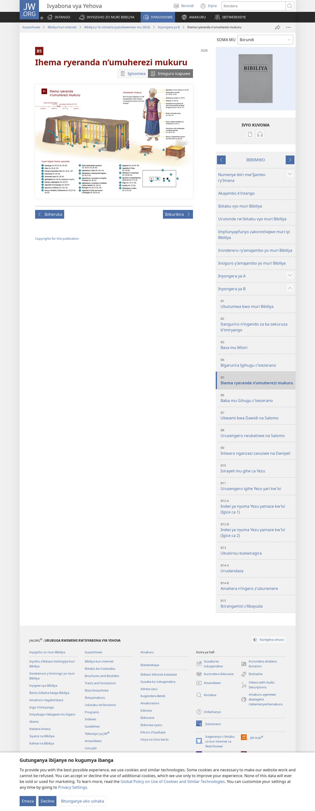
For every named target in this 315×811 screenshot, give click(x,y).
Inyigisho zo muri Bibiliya (47, 652)
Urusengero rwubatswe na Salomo (257, 433)
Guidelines (92, 726)
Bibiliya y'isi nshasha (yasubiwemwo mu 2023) (117, 27)
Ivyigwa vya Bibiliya (43, 685)
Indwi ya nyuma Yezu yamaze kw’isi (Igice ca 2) (257, 530)
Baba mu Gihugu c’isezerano (257, 398)
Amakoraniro (149, 703)
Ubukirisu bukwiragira (257, 550)
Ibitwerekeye (149, 665)
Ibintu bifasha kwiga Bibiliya (49, 693)
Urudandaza (257, 568)
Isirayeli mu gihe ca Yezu (257, 468)
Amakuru (147, 652)
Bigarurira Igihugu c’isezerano (257, 362)
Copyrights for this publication (57, 238)
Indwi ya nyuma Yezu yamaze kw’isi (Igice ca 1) (257, 507)
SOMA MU (226, 39)
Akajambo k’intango (236, 193)
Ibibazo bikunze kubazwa (158, 674)
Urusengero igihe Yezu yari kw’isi (257, 486)
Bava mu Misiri (257, 345)
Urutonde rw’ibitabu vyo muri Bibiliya (252, 219)
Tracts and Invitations (100, 683)
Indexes (90, 719)
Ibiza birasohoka (96, 690)
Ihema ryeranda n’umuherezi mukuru (257, 380)
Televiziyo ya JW (97, 733)
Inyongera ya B (169, 27)
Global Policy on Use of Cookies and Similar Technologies (173, 781)
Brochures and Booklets (102, 676)
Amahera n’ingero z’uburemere (257, 586)
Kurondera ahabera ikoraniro (259, 664)
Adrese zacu (149, 689)
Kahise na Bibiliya (41, 743)
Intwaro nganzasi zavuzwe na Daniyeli (257, 451)
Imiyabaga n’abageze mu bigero (52, 714)
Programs (92, 712)
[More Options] (288, 27)
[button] (107, 17)
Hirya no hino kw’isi (154, 739)
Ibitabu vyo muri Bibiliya (240, 206)
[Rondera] (254, 5)
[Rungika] (277, 27)
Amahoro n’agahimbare (46, 700)
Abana (33, 721)
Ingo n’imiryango (41, 707)
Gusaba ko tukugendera (157, 681)
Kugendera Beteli (152, 696)
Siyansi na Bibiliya (41, 736)
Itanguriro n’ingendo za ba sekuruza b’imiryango (257, 324)
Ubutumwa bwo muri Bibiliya (257, 304)
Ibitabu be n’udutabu (100, 668)
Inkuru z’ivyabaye (153, 732)
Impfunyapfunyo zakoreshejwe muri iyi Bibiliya (254, 234)
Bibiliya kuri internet (62, 27)
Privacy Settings (72, 787)
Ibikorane (147, 717)
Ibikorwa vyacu (151, 725)
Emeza (28, 801)
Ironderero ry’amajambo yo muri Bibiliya (255, 250)
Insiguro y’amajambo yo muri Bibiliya (252, 263)
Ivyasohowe (31, 27)
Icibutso (146, 710)
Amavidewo (93, 741)
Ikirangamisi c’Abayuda (257, 603)
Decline (47, 801)
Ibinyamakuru (95, 697)
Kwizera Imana (39, 729)
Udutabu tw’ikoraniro (100, 705)
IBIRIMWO (255, 160)
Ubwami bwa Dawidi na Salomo (257, 415)
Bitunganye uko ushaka (82, 801)
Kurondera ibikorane (215, 674)
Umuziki (91, 748)
